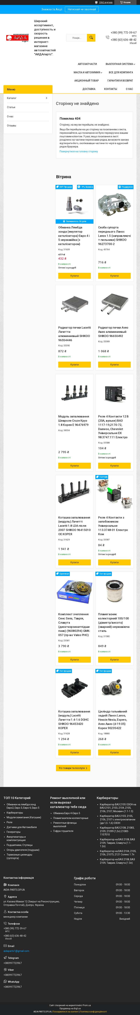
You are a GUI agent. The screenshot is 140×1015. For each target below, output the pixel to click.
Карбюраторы (15, 812)
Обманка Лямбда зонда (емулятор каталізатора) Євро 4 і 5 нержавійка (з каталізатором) (74, 236)
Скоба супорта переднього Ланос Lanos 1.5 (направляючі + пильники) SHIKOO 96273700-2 (114, 236)
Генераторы (13, 832)
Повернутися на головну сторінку (79, 151)
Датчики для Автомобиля (22, 827)
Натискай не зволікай (82, 9)
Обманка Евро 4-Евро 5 (66, 813)
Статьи (11, 107)
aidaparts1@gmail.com (16, 951)
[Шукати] (91, 38)
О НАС (129, 89)
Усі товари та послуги (72, 768)
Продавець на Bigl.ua (70, 1008)
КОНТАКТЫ (110, 89)
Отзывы (11, 125)
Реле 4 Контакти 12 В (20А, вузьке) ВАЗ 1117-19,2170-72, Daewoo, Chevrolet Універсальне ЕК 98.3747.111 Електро (113, 427)
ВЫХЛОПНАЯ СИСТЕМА (119, 64)
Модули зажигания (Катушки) (24, 817)
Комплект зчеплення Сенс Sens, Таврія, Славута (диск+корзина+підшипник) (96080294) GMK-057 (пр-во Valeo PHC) (74, 624)
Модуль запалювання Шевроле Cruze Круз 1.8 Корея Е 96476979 (73, 421)
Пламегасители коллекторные (70, 818)
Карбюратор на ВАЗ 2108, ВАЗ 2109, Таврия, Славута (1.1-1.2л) (117, 843)
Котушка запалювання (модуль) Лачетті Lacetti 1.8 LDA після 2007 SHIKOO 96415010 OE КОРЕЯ (74, 526)
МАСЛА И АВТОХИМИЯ (87, 72)
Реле (9, 822)
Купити (75, 275)
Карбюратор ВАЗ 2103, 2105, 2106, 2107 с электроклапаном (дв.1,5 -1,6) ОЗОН (117, 819)
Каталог (11, 98)
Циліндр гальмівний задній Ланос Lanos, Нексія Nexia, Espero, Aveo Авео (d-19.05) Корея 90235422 (112, 720)
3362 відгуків (106, 2)
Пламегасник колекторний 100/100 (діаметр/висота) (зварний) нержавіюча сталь (114, 622)
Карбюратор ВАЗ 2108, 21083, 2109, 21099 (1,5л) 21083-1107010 (117, 831)
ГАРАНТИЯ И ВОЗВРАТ (120, 80)
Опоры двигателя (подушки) (23, 850)
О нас (10, 116)
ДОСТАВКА (88, 89)
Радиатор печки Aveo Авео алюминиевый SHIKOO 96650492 (113, 332)
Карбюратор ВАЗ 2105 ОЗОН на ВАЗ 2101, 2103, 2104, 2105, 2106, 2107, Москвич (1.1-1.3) (118, 808)
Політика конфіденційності (93, 1011)
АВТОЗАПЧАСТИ (87, 64)
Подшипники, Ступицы (20, 845)
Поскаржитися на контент (65, 1011)
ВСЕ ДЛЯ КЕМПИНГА (121, 72)
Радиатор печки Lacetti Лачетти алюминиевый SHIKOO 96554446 (74, 334)
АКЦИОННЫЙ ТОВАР (86, 80)
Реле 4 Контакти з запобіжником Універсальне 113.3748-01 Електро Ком (113, 526)
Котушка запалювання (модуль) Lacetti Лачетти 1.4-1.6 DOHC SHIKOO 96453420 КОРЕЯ (74, 720)
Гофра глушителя (63, 831)
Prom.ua (87, 1005)
